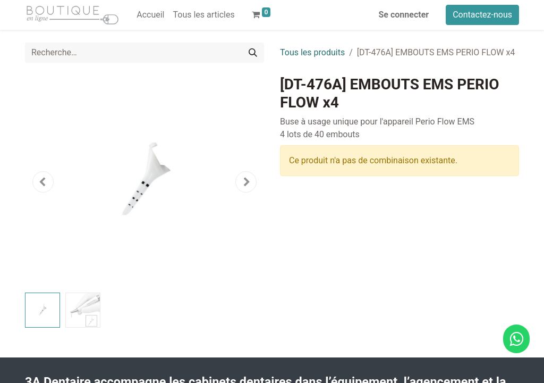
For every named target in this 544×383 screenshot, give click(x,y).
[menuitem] (150, 15)
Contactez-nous (482, 15)
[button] (43, 181)
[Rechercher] (253, 53)
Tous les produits (312, 52)
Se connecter (404, 15)
